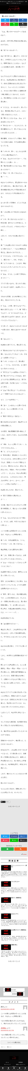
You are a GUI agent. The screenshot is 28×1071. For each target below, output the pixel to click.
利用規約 (21, 1062)
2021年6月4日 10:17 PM (7, 1030)
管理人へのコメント (20, 1064)
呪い (9, 801)
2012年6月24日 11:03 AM (7, 1009)
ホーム (7, 1062)
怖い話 (3, 801)
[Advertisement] (14, 818)
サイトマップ (7, 1064)
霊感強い (4, 1028)
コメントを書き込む (14, 1042)
